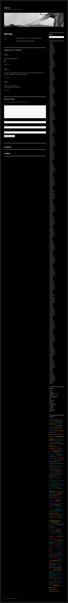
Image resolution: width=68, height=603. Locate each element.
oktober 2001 (52, 365)
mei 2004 (51, 331)
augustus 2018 (52, 145)
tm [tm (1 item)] (63, 543)
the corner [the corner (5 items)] (54, 532)
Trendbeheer (52, 407)
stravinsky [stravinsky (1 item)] (61, 522)
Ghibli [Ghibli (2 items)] (57, 458)
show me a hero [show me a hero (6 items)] (52, 519)
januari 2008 (52, 283)
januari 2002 (52, 362)
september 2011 (52, 235)
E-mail (6, 125)
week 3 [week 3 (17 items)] (60, 553)
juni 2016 (51, 174)
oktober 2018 (52, 143)
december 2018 (52, 141)
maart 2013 (51, 216)
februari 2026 (52, 47)
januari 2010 (52, 257)
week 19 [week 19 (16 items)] (55, 562)
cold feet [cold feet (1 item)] (50, 442)
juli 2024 (51, 67)
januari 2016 (52, 179)
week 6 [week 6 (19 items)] (58, 555)
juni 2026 (51, 42)
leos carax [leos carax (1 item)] (62, 484)
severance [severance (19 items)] (60, 517)
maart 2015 (51, 190)
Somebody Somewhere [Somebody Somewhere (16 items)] (55, 520)
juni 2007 (51, 291)
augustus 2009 (52, 262)
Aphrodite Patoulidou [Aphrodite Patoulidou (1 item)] (58, 424)
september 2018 (52, 144)
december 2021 (52, 101)
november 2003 (52, 338)
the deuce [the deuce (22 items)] (51, 534)
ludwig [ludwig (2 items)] (61, 488)
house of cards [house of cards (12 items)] (52, 466)
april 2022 (51, 97)
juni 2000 (51, 383)
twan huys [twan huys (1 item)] (54, 547)
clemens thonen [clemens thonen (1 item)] (56, 440)
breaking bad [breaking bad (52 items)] (60, 436)
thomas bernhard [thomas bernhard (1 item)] (57, 542)
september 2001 (52, 366)
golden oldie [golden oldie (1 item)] (51, 460)
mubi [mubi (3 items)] (61, 498)
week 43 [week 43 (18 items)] (55, 576)
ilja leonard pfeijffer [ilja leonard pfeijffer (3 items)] (53, 469)
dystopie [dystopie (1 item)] (61, 451)
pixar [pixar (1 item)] (54, 509)
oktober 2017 (52, 156)
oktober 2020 (52, 117)
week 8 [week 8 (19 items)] (51, 557)
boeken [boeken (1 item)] (50, 436)
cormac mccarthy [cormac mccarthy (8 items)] (53, 443)
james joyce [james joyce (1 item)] (53, 470)
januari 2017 (52, 166)
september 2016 (52, 170)
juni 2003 (51, 343)
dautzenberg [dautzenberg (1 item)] (54, 445)
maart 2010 (51, 255)
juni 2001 (51, 370)
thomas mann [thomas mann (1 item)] (60, 543)
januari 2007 (52, 296)
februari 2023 (52, 86)
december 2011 (52, 232)
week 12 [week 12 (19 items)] (52, 559)
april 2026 (51, 44)
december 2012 (52, 220)
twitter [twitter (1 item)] (54, 549)
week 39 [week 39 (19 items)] (51, 574)
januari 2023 (52, 87)
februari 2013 (52, 217)
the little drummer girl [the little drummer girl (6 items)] (58, 538)
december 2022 (52, 88)
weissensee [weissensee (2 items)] (51, 582)
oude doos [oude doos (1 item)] (53, 506)
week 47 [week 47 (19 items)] (60, 577)
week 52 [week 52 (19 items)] (55, 581)
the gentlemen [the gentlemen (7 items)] (57, 534)
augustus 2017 (52, 158)
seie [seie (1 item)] (54, 514)
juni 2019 (51, 134)
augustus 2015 (52, 185)
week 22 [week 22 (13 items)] (55, 564)
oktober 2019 (52, 130)
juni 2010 (51, 251)
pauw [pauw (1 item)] (61, 507)
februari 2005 (52, 321)
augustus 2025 (52, 53)
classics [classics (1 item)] (62, 439)
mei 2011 (51, 239)
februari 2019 (52, 139)
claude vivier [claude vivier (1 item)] (51, 440)
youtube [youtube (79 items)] (51, 587)
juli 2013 (51, 212)
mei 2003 (51, 344)
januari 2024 (52, 74)
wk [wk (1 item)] (59, 585)
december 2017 (52, 154)
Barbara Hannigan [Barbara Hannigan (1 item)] (55, 429)
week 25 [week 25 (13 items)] (55, 565)
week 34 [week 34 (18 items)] (55, 571)
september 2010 (52, 248)
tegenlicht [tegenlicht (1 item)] (55, 525)
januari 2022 (52, 100)
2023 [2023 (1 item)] (57, 419)
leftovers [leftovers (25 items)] (56, 484)
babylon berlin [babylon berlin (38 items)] (58, 427)
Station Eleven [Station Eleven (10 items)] (55, 522)
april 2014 (51, 202)
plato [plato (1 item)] (55, 509)
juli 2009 (51, 263)
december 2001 (52, 363)
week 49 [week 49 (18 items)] (55, 579)
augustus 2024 (52, 66)
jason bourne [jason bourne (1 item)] (61, 470)
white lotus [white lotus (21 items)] (56, 585)
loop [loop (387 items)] (58, 488)
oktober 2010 (52, 247)
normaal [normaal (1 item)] (61, 502)
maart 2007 (52, 294)
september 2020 (52, 118)
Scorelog (51, 406)
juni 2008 (51, 278)
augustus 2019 (52, 132)
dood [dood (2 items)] (54, 449)
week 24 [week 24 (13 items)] (51, 565)
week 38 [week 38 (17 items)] (60, 572)
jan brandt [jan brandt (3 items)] (57, 470)
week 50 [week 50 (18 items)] (60, 579)
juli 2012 (51, 225)
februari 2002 (52, 361)
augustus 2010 (52, 249)
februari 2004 (52, 335)
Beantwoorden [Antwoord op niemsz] (7, 77)
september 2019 (52, 131)
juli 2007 (51, 290)
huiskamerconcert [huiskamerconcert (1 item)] (59, 466)
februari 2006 (52, 308)
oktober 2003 (52, 339)
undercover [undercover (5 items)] (57, 549)
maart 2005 (52, 320)
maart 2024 (52, 72)
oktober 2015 (52, 182)
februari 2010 (52, 256)
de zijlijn (51, 395)
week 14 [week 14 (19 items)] (60, 559)
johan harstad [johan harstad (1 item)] (56, 473)
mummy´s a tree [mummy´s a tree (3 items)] (52, 500)
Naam (5, 120)
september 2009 (52, 261)
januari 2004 (52, 336)
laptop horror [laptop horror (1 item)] (51, 484)
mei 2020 (51, 122)
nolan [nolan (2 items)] (59, 502)
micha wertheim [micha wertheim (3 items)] (58, 494)
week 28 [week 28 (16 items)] (55, 567)
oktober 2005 (52, 313)
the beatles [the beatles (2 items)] (54, 531)
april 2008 (51, 280)
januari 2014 (52, 205)
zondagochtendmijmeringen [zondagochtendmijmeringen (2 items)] (54, 591)
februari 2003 (52, 348)
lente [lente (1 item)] (59, 484)
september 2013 (52, 210)
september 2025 (52, 52)
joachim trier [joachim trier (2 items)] (51, 473)
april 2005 (51, 319)
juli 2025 (51, 54)
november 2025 (52, 50)
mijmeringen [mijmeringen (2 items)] (54, 495)
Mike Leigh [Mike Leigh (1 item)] (59, 495)
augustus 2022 (52, 93)
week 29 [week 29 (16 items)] (60, 567)
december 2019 (52, 128)
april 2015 (51, 189)
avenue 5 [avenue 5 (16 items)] (51, 427)
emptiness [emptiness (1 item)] (56, 452)
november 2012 (52, 221)
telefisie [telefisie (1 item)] (58, 525)
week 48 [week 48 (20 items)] (51, 579)
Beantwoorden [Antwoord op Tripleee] (7, 64)
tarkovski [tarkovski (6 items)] (61, 524)
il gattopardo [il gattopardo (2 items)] (60, 468)
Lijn (50, 399)
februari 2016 (52, 178)
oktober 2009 (52, 260)
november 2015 (52, 181)
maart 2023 (52, 85)
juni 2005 (51, 317)
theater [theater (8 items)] (58, 529)
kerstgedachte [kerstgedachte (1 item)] (51, 477)
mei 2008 (51, 279)
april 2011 (51, 240)
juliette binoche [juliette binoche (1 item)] (54, 475)
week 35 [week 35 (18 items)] (59, 571)
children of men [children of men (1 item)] (56, 439)
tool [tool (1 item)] (49, 545)
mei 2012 (51, 226)
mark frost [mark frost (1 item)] (56, 491)
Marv (33, 41)
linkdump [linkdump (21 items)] (53, 488)
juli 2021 (51, 107)
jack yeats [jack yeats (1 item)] (58, 469)
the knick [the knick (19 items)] (59, 536)
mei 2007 (51, 292)
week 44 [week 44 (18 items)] (60, 576)
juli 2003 (51, 342)
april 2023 (51, 84)
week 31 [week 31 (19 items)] (55, 569)
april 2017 (51, 163)
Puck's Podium (52, 403)
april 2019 (51, 136)
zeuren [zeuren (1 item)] (55, 587)
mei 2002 (51, 358)
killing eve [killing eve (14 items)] (56, 477)
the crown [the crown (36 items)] (60, 533)
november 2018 (52, 142)
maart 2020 (52, 124)
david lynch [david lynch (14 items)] (52, 446)
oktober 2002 (52, 352)
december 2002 (52, 350)
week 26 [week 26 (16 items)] (59, 565)
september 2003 (52, 340)
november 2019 (52, 129)
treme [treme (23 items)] (56, 545)
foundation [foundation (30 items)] (53, 457)
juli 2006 (51, 303)
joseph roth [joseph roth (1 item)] (53, 474)
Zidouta (51, 411)
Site (5, 130)
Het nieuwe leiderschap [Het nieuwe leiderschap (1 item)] (58, 465)
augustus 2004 (52, 328)
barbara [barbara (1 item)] (50, 429)
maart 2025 (52, 59)
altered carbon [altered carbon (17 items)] (58, 421)
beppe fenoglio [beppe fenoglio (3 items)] (52, 430)
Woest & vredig (52, 410)
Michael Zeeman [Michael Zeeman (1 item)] (51, 494)
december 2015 (52, 180)
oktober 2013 (52, 209)
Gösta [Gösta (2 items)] (54, 460)
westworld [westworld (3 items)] (54, 584)
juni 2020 (51, 121)
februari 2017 (52, 165)
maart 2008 (52, 281)
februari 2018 (52, 152)
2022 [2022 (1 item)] (55, 419)
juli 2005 (51, 316)
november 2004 (52, 325)
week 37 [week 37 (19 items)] (55, 572)
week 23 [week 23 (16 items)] (59, 564)
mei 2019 (51, 135)
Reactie (6, 104)
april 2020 (51, 123)
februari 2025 (52, 60)
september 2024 (52, 65)
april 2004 (51, 332)
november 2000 (52, 377)
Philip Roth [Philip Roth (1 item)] (51, 509)
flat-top (19, 41)
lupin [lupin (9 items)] (50, 489)
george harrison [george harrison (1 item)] (53, 458)
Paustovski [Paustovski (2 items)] (58, 507)
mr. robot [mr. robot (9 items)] (58, 497)
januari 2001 (52, 375)
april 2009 (51, 267)
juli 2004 (51, 329)
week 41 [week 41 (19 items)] (60, 574)
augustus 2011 (52, 236)
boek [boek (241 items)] (61, 434)
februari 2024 (52, 73)
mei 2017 (51, 162)
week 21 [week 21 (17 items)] (51, 564)
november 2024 (52, 63)
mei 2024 (51, 70)
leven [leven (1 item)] (58, 485)
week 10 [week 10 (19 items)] (58, 557)
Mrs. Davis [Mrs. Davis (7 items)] (57, 498)
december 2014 (52, 193)
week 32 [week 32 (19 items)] (59, 569)
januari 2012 (52, 231)
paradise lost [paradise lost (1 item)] (60, 506)
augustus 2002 (52, 354)
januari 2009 (52, 270)
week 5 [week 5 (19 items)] (54, 555)
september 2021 (52, 105)
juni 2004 (51, 330)
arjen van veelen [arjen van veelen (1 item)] (51, 425)
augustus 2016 (52, 171)
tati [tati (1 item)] (49, 525)
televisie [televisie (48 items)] (51, 527)
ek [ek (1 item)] (53, 452)
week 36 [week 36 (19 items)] (51, 572)
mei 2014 (51, 201)
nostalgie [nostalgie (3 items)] (51, 503)
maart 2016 (52, 177)
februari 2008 (52, 282)
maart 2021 (51, 111)
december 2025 (52, 49)
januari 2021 (52, 113)
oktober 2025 (52, 51)
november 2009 (52, 259)
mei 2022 (51, 96)
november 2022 (52, 89)
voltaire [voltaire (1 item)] (50, 552)
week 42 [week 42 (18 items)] (51, 576)
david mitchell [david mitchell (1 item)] (57, 446)
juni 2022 (51, 95)
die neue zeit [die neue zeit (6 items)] (57, 448)
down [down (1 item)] (52, 451)
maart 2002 (52, 360)
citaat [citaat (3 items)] (60, 439)
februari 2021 (52, 112)
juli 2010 (51, 250)
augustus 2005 (52, 315)
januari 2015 (52, 192)
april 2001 (51, 372)
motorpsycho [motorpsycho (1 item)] (51, 497)
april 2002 (51, 359)
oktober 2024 (52, 64)
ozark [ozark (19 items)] (56, 506)
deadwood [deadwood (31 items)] (52, 448)
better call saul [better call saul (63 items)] (59, 430)
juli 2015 (51, 186)
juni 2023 (51, 82)
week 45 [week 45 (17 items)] (51, 577)
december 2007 (52, 284)
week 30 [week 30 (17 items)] (51, 569)
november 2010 (52, 246)
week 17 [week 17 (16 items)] (59, 560)
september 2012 (52, 223)
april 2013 (51, 215)
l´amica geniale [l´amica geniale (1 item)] (54, 489)
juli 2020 (51, 120)
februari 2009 (52, 269)
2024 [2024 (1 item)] (58, 419)
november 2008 (52, 272)
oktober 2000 (52, 378)
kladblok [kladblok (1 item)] (60, 477)
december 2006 (52, 297)
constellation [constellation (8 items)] (58, 442)
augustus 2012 (52, 224)
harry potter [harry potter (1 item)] (57, 460)
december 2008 (52, 271)
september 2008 (52, 274)
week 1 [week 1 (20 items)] (53, 553)
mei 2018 (51, 148)
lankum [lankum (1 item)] (61, 482)
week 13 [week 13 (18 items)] (56, 559)
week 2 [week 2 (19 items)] (57, 553)
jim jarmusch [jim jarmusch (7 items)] (58, 472)
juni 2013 (51, 213)
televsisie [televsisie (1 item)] (55, 527)
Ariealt (51, 391)
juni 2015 (51, 187)
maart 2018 (51, 151)
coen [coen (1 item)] (59, 440)
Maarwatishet (52, 400)
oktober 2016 (52, 169)
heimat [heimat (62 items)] (51, 463)
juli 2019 (51, 133)
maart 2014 (51, 203)
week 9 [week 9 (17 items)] (54, 557)
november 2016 (52, 168)
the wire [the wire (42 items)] (59, 541)
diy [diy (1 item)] (52, 449)
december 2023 (52, 75)
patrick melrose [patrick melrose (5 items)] (52, 507)
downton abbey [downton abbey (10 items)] (56, 451)
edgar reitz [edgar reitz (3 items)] (51, 452)
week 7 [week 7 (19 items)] (62, 555)
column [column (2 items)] (53, 442)
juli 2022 (51, 94)
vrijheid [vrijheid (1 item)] (59, 552)
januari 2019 (52, 140)
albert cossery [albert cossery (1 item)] (53, 420)
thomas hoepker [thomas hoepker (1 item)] (55, 543)
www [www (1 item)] (61, 585)
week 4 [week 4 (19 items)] (51, 555)
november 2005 (52, 312)
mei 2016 (51, 175)
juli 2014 (51, 199)
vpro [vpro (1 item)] (57, 552)
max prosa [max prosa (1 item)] (53, 493)
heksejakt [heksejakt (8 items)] (55, 463)
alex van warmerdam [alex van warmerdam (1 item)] (59, 420)
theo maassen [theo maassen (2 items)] (51, 539)
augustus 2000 (52, 381)
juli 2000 (51, 382)
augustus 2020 (52, 119)
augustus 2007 (52, 289)
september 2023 (52, 78)
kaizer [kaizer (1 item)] (59, 475)
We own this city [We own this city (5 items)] (56, 582)
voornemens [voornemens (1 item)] (54, 552)
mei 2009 (51, 266)
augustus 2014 (52, 198)
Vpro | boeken (52, 409)
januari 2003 (52, 349)
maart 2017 (51, 164)
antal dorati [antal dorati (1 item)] (53, 424)
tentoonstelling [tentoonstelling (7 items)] (52, 529)
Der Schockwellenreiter (54, 396)
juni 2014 (51, 200)
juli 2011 (51, 237)
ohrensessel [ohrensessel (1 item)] (56, 503)
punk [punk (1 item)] (61, 509)
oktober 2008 (52, 273)
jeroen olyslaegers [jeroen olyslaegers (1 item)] (52, 472)
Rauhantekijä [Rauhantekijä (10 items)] (58, 510)
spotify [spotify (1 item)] (62, 520)
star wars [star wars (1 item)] (50, 522)
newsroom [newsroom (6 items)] (51, 502)
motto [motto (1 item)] (55, 497)
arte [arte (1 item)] (55, 425)
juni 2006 (51, 304)
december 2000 (52, 376)
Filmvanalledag (52, 397)
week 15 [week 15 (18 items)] (51, 560)
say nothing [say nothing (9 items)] (56, 513)
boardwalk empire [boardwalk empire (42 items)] (54, 434)
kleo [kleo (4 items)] (50, 478)
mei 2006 (51, 305)
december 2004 (52, 324)
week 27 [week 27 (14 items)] (51, 567)
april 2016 (51, 176)
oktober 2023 (52, 77)
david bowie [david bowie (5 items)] (59, 445)
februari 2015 (52, 191)
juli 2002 (51, 355)
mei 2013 (51, 214)
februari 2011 (52, 243)
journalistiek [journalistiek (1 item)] (57, 474)
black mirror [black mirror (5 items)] (56, 432)
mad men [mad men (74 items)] (52, 491)
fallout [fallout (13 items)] (52, 454)
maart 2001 (51, 373)
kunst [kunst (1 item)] (54, 480)
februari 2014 (52, 204)
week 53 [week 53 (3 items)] (59, 581)
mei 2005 (51, 318)
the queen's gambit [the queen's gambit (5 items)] (53, 541)
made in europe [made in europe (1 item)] (59, 489)
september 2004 (52, 327)
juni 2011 (51, 238)
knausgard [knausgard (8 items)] (53, 478)
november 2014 (52, 194)
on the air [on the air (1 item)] (50, 504)
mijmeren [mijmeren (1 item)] (50, 495)
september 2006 (52, 301)
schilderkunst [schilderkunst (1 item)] (51, 514)
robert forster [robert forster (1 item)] (55, 512)
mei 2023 (51, 83)
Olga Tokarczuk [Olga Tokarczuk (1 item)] (61, 503)
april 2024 (51, 71)
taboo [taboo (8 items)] (57, 524)
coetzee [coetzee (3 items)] (62, 440)
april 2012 (51, 227)
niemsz (6, 8)
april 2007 (51, 293)
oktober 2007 (52, 286)
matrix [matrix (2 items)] (60, 491)
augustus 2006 (52, 302)
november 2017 (52, 155)
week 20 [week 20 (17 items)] (59, 562)
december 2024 (52, 62)
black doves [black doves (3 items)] (51, 432)
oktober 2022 (52, 90)
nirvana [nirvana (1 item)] (56, 502)
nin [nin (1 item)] (54, 502)
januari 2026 (52, 48)
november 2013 (52, 208)
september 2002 (52, 353)
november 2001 (52, 364)
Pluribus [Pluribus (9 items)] (58, 509)
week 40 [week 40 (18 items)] (55, 574)
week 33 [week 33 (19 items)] (51, 571)
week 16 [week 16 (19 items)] (55, 560)
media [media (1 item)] (56, 493)
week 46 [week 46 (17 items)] (55, 577)
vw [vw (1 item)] (61, 552)
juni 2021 (51, 108)
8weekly (51, 390)
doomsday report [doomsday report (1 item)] (58, 449)
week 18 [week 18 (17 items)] (51, 562)
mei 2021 (51, 109)
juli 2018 (51, 146)
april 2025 (51, 58)
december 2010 (52, 245)
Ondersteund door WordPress (12, 598)
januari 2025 (52, 61)
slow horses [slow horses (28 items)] (59, 519)
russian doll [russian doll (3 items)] (51, 513)
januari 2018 (52, 153)
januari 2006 (52, 309)
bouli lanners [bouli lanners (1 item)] (54, 436)
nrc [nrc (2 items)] (53, 503)
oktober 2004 (52, 326)
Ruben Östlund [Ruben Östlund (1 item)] (60, 512)
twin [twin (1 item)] (57, 547)
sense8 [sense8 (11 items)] (52, 517)
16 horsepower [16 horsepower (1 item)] (51, 419)
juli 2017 (51, 159)
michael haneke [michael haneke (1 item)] (60, 493)
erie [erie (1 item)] (58, 452)
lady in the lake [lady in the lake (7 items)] (56, 482)
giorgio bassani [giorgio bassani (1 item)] (60, 458)
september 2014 (52, 197)
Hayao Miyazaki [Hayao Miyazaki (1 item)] (57, 461)
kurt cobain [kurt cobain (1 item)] (57, 480)
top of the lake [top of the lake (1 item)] (52, 545)
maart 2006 (52, 307)
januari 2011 (52, 244)
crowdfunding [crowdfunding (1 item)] (59, 443)
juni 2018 (51, 147)
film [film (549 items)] (60, 455)
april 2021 (51, 110)
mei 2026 (51, 43)
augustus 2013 (52, 211)
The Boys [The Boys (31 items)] (58, 531)
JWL (50, 398)
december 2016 (52, 167)
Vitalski (51, 408)
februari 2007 (52, 295)
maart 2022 (52, 98)
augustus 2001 (52, 367)
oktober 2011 (52, 234)
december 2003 (52, 337)
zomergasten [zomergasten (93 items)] (53, 590)
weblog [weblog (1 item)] (50, 553)
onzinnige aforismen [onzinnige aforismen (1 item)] (55, 504)
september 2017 (52, 157)
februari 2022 (52, 99)
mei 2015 (51, 188)
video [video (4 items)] (59, 550)
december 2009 (52, 258)
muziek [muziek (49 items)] (57, 500)
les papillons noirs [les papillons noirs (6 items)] (53, 485)
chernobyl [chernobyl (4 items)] (51, 439)
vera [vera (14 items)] (53, 550)
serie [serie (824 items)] (56, 517)
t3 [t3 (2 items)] (55, 524)
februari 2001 (52, 374)
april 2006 (51, 306)
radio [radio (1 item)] (50, 510)
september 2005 (52, 314)
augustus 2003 (52, 341)
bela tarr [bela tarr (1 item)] (60, 429)
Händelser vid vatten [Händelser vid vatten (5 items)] (53, 468)
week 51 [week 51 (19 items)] (51, 581)
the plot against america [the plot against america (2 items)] (58, 539)
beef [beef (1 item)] (58, 429)
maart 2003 (52, 347)
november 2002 (52, 351)
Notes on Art (52, 402)
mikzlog (51, 401)
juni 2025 (51, 55)
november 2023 (52, 76)
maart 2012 (51, 228)
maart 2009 (52, 268)
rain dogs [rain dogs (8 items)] (53, 510)
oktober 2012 (52, 222)
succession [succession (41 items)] (52, 524)
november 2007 (52, 285)
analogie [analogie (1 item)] (56, 423)
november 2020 (52, 116)
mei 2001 (51, 371)
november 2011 (52, 233)
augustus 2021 (52, 106)
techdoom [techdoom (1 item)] (52, 525)
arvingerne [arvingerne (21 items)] (59, 425)
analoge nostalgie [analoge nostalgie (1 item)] (52, 423)
